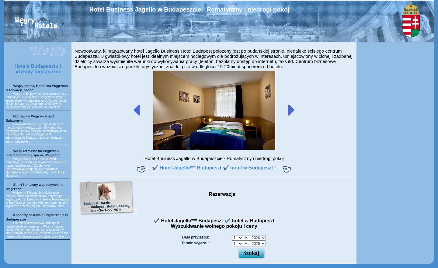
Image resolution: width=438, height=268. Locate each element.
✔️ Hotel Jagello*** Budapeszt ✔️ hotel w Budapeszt (212, 167)
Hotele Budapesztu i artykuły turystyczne (37, 69)
